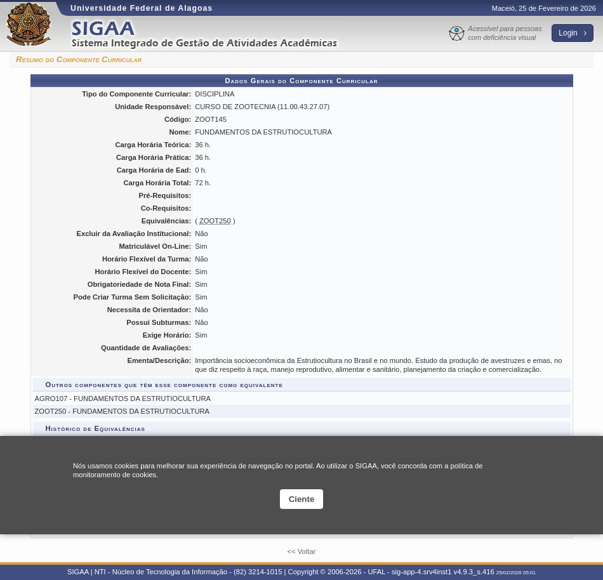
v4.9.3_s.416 (474, 572)
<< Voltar (302, 551)
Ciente (302, 499)
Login (572, 33)
